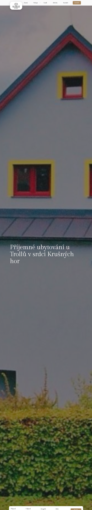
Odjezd (28, 509)
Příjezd (13, 509)
